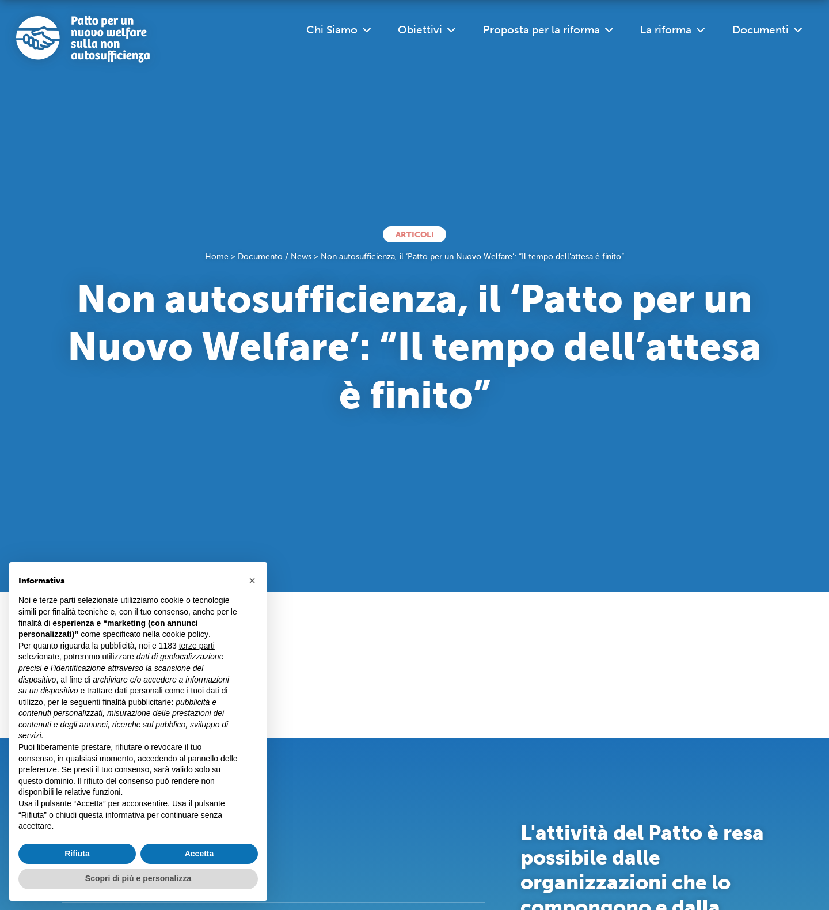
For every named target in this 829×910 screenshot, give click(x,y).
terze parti (197, 645)
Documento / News (274, 256)
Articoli (415, 235)
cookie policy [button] (185, 634)
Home (217, 256)
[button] (252, 580)
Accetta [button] (199, 853)
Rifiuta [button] (77, 853)
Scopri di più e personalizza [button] (138, 878)
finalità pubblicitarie (136, 702)
